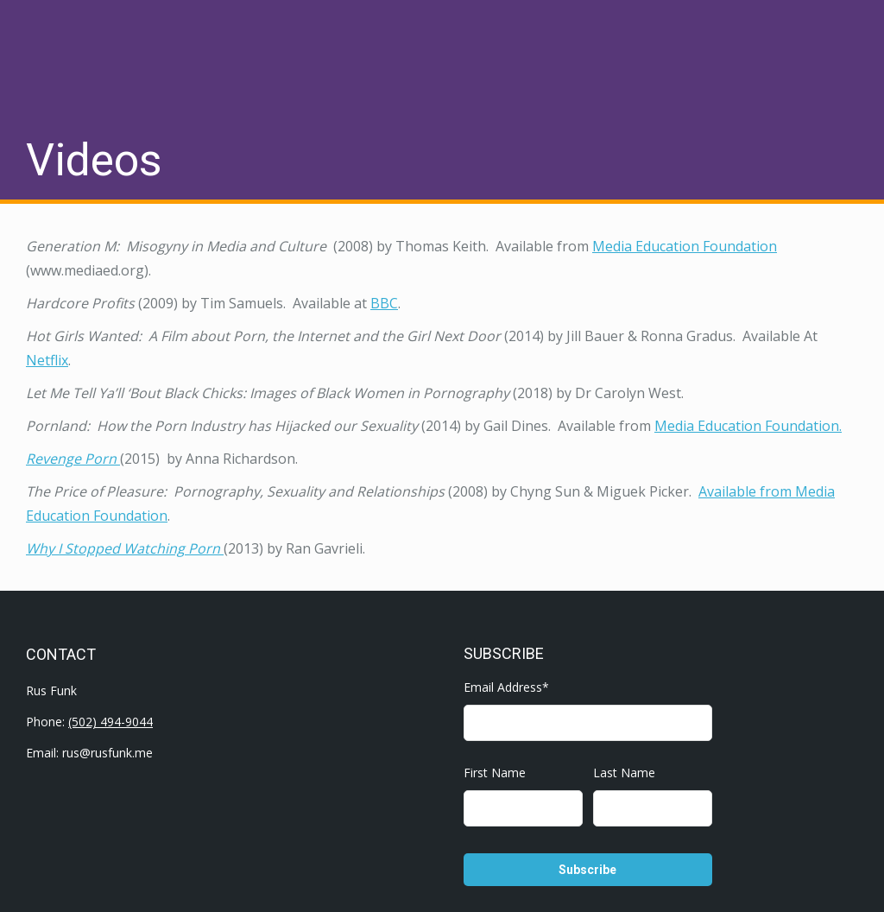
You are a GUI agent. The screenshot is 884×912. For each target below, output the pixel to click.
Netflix (47, 360)
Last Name (624, 772)
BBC (384, 303)
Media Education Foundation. (748, 425)
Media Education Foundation (684, 246)
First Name (495, 772)
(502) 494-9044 (110, 721)
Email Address (506, 687)
